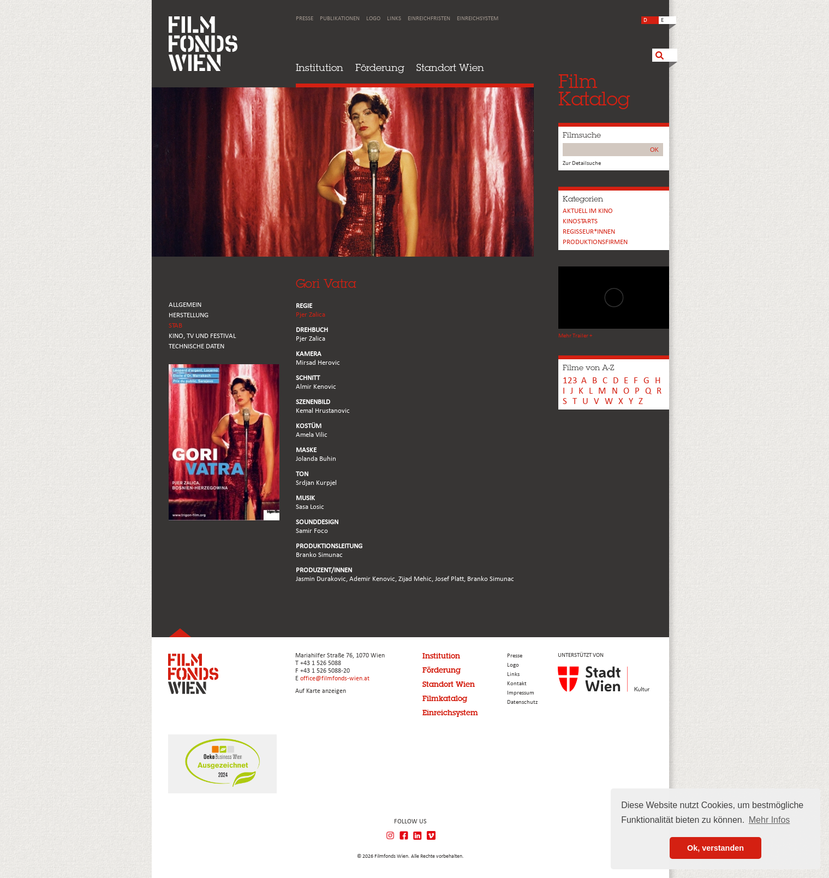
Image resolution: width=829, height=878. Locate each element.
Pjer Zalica (310, 314)
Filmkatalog (444, 698)
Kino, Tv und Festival (202, 336)
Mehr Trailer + (575, 336)
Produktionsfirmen (595, 242)
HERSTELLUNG (188, 315)
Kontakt (517, 684)
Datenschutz (522, 702)
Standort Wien (450, 67)
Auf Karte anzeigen (320, 691)
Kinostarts (580, 221)
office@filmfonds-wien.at (334, 678)
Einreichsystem (477, 19)
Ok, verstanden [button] (715, 848)
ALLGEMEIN (185, 305)
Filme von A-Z (588, 367)
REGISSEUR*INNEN (589, 231)
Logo (373, 19)
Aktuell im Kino (588, 211)
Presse (304, 19)
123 (570, 380)
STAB (175, 325)
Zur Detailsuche (582, 164)
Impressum (520, 693)
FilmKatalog (594, 89)
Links (394, 19)
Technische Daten (196, 346)
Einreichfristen (429, 19)
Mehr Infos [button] (769, 819)
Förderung (379, 67)
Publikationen (340, 19)
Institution (319, 67)
